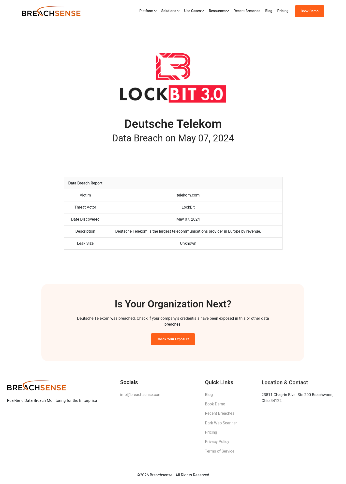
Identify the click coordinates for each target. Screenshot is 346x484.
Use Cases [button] (192, 11)
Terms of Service (220, 454)
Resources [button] (217, 11)
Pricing (282, 11)
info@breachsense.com (141, 396)
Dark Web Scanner (221, 425)
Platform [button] (146, 11)
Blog (268, 11)
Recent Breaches (247, 11)
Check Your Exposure (173, 341)
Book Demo (309, 11)
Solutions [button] (168, 11)
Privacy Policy (217, 444)
